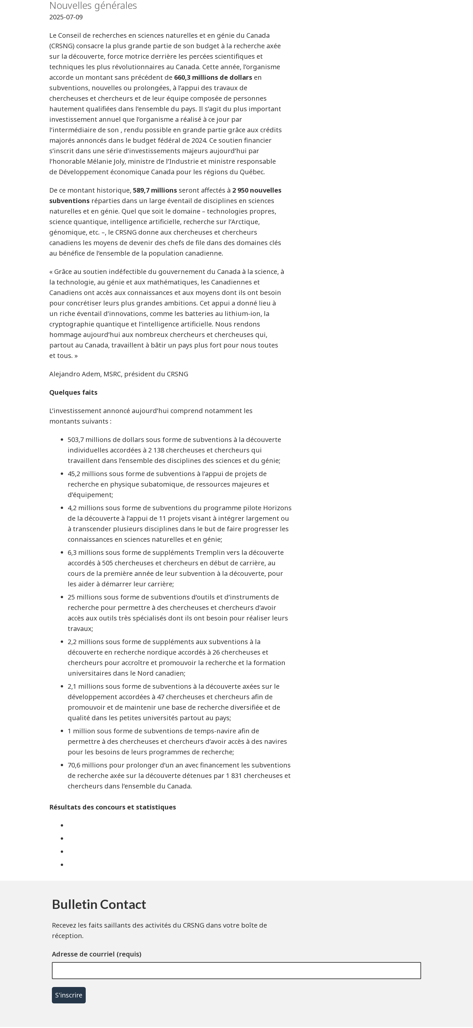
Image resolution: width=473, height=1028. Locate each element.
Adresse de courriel (83, 954)
